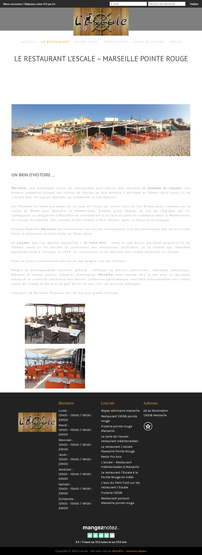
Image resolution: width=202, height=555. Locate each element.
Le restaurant (55, 42)
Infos (176, 42)
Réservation (116, 42)
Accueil (28, 42)
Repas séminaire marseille (120, 410)
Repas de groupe (149, 42)
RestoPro (118, 551)
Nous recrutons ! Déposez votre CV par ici (29, 4)
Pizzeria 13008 (111, 493)
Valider (194, 4)
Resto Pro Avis (111, 457)
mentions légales (136, 551)
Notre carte (87, 42)
